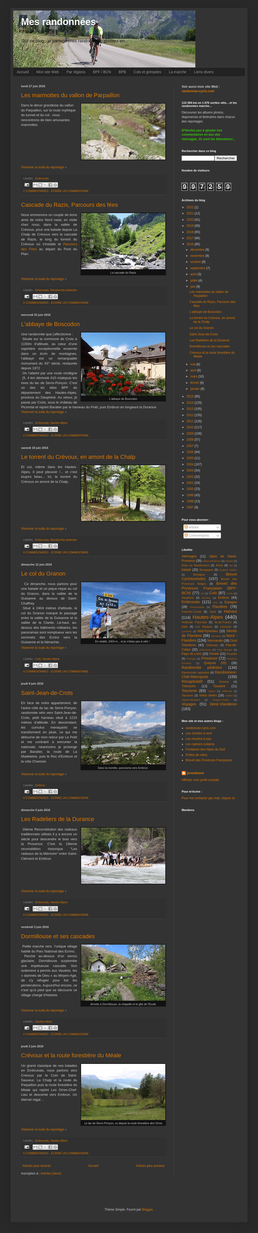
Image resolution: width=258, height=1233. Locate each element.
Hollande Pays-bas (194, 622)
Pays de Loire (191, 654)
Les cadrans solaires (200, 744)
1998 (191, 501)
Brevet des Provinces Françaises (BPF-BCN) (209, 588)
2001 (191, 483)
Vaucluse (187, 695)
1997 (191, 507)
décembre (197, 250)
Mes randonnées (58, 21)
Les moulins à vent (199, 733)
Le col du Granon (43, 573)
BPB (122, 72)
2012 (191, 415)
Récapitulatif (192, 681)
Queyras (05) (215, 663)
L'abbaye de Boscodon (50, 324)
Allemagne (189, 556)
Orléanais (212, 645)
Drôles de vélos (196, 755)
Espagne (231, 602)
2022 (191, 207)
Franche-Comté (191, 611)
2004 (191, 464)
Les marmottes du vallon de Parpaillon (70, 95)
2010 (191, 427)
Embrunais (42, 178)
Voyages (189, 704)
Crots (230, 593)
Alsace (229, 560)
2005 (191, 458)
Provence (209, 658)
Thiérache (189, 686)
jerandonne (195, 773)
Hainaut (230, 611)
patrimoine (205, 649)
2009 (191, 433)
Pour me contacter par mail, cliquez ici (208, 798)
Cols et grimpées (147, 72)
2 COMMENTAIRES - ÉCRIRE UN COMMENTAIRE (56, 191)
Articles (192, 527)
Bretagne (199, 574)
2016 (191, 244)
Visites (229, 695)
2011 (191, 421)
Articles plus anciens (150, 1166)
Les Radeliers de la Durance (57, 819)
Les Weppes (203, 626)
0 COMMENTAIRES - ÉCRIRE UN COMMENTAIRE (56, 302)
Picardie (232, 653)
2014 (191, 403)
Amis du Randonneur (196, 565)
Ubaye (211, 691)
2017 (191, 238)
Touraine (219, 686)
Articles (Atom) (51, 1173)
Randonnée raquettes (195, 672)
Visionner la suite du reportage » (44, 167)
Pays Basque (224, 649)
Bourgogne (207, 569)
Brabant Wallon (228, 569)
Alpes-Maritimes (212, 560)
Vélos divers (208, 695)
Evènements (197, 607)
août (193, 274)
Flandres (219, 607)
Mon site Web (47, 72)
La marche (177, 72)
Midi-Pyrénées (208, 631)
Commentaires (197, 535)
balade (186, 570)
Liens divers (204, 72)
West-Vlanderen (223, 704)
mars (194, 376)
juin (193, 286)
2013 (191, 409)
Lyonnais (187, 631)
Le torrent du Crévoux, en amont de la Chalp (78, 457)
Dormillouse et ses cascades (58, 936)
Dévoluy (206, 597)
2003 (191, 470)
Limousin (225, 626)
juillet (194, 280)
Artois (219, 565)
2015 (191, 396)
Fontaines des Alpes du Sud (205, 749)
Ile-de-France (223, 622)
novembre (197, 256)
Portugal (191, 658)
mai (193, 364)
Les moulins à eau (198, 739)
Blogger (147, 1209)
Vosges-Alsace (220, 699)
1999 (191, 495)
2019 (191, 226)
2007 (191, 446)
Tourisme (189, 691)
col (202, 593)
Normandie (215, 640)
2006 (191, 452)
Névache (216, 636)
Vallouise (227, 691)
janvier (195, 389)
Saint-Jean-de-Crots (47, 693)
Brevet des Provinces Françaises (209, 760)
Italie (185, 626)
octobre (196, 262)
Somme (224, 681)
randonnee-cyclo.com (201, 728)
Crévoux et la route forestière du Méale (71, 1055)
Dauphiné (188, 597)
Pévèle (214, 654)
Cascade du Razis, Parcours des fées (69, 205)
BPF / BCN (102, 72)
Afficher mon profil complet (200, 780)
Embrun (40, 785)
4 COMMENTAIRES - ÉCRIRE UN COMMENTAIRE (56, 671)
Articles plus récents (36, 1166)
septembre (198, 268)
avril (193, 370)
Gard (213, 611)
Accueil (23, 72)
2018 (191, 232)
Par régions (75, 72)
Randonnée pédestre (63, 290)
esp (215, 602)
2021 (191, 213)
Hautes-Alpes (58, 422)
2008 (191, 439)
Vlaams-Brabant (191, 699)
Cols (38, 658)
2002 (191, 477)
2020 (191, 220)
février (195, 383)
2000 (191, 489)
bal (231, 565)
